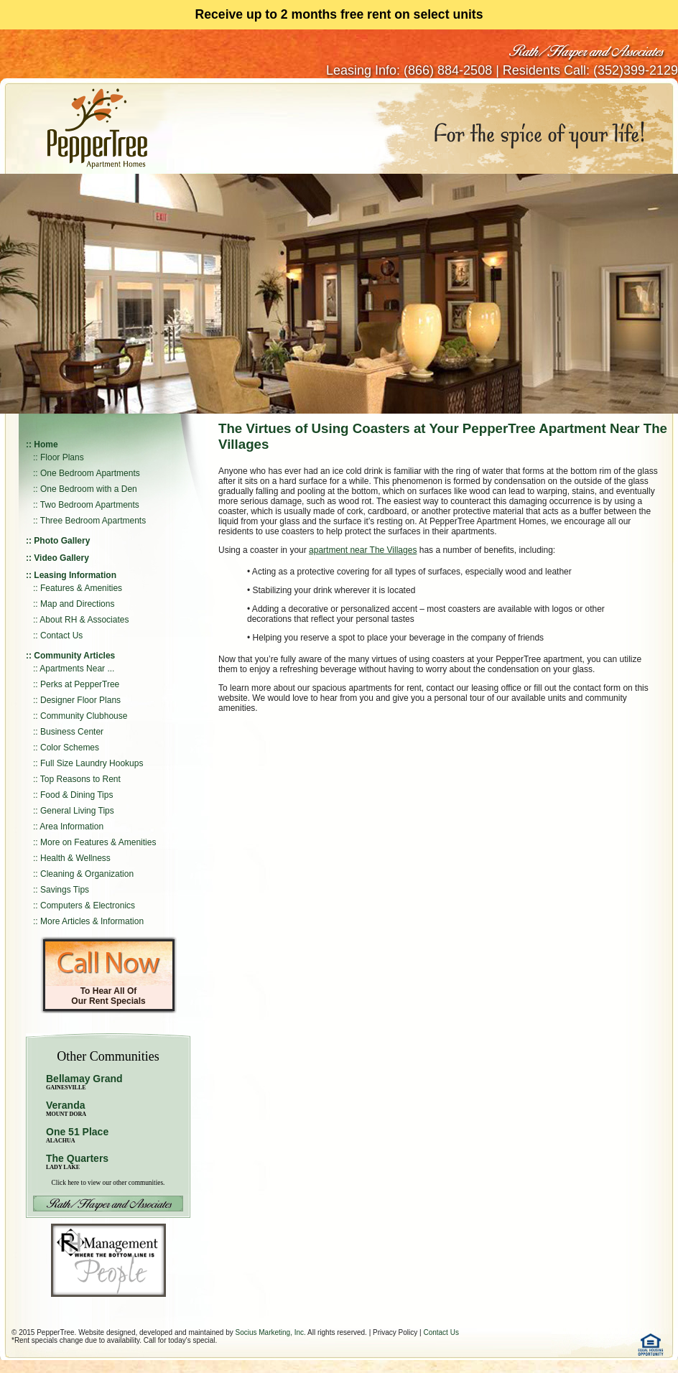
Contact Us (61, 635)
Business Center (71, 732)
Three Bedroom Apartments (93, 521)
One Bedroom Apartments (90, 473)
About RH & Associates (84, 620)
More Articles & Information (92, 921)
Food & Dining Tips (76, 795)
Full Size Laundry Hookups (91, 763)
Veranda (66, 1108)
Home (45, 444)
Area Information (71, 827)
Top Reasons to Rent (80, 779)
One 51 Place (77, 1131)
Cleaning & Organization (87, 874)
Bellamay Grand (84, 1082)
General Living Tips (77, 811)
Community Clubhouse (83, 716)
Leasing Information (75, 575)
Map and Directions (77, 604)
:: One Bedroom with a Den (85, 489)
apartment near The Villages (363, 550)
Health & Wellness (75, 858)
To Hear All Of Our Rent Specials (108, 996)
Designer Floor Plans (80, 700)
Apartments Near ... (77, 669)
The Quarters (77, 1158)
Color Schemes (69, 748)
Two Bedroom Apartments (89, 505)
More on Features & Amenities (98, 842)
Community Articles (74, 656)
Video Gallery (61, 558)
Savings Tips (64, 890)
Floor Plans (62, 457)
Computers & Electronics (87, 905)
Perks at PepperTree (79, 684)
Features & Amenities (81, 588)
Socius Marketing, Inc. (270, 1332)
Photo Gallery (62, 541)
